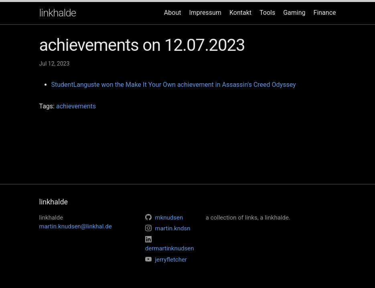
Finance (325, 12)
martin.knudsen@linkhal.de (75, 226)
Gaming (294, 12)
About (172, 12)
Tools (267, 12)
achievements (76, 106)
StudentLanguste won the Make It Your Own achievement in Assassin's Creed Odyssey (173, 84)
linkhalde (57, 13)
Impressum (205, 12)
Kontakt (240, 12)
